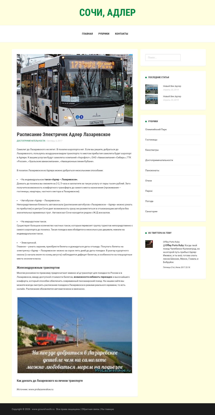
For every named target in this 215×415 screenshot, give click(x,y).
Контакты (121, 33)
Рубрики (103, 33)
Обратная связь (90, 409)
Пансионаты (152, 170)
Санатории (151, 211)
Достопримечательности (31, 141)
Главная (87, 33)
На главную (107, 409)
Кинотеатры (152, 150)
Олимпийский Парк (156, 129)
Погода (149, 201)
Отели (148, 180)
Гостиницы (151, 139)
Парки (148, 191)
